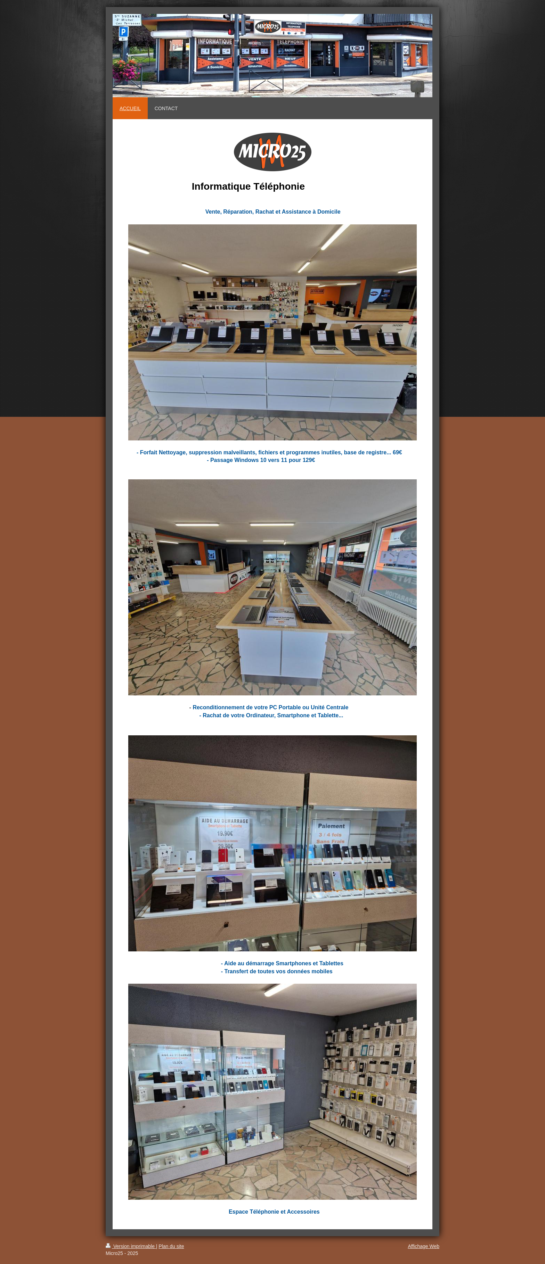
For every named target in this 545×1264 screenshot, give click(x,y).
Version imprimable (131, 1246)
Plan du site (171, 1246)
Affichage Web (423, 1246)
